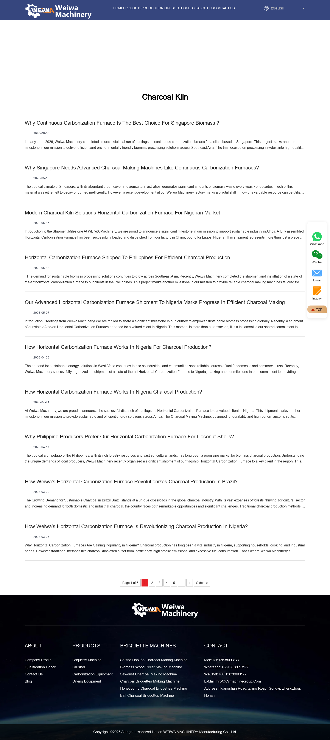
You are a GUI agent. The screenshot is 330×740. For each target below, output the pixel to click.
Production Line (156, 8)
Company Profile (38, 660)
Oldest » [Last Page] (202, 583)
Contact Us (34, 674)
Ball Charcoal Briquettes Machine (147, 695)
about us (205, 8)
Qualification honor (40, 667)
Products (132, 8)
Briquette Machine (86, 660)
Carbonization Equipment (92, 674)
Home (118, 8)
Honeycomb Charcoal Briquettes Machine (153, 688)
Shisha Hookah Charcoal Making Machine (153, 660)
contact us (224, 8)
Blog (192, 8)
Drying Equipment (86, 681)
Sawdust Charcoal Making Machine (148, 674)
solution (180, 8)
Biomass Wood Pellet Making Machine (151, 667)
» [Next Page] (189, 583)
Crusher (78, 667)
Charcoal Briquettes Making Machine (149, 681)
